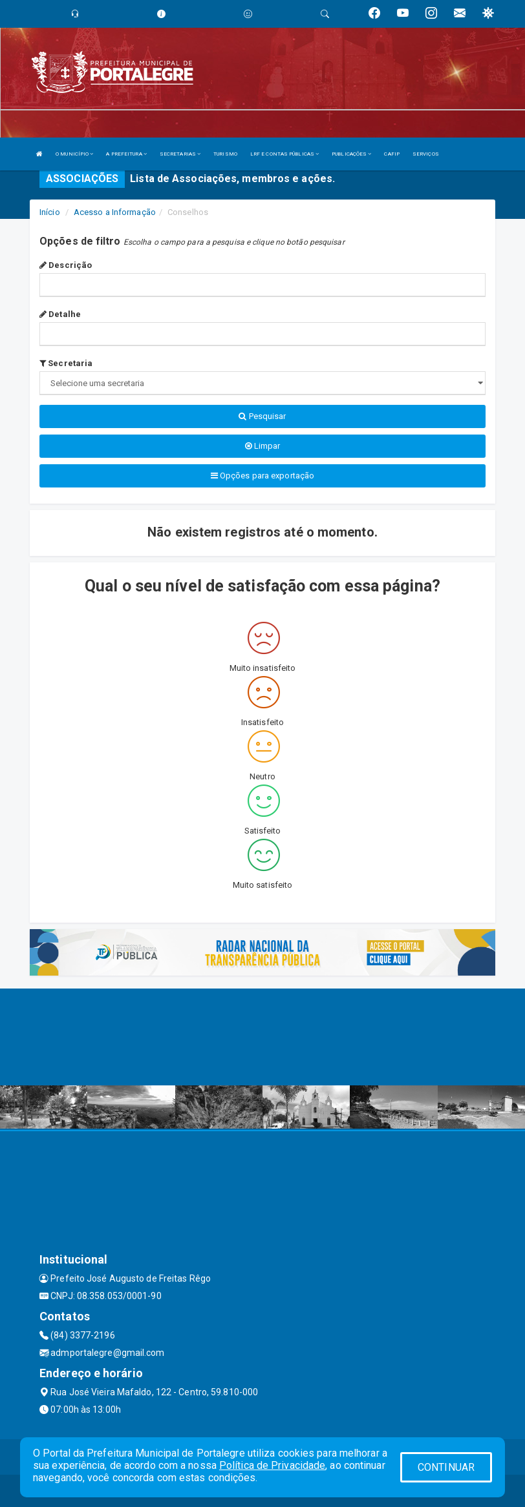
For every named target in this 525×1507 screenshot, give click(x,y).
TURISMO (225, 154)
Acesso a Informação (115, 212)
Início (49, 212)
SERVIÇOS (425, 154)
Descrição (65, 265)
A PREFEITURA (126, 154)
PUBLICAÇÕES (351, 154)
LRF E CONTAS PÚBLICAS (284, 154)
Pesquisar (262, 416)
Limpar (263, 446)
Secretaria (65, 363)
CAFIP (392, 154)
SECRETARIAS (180, 154)
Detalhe (60, 314)
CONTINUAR (446, 1467)
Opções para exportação (262, 475)
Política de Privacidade (272, 1465)
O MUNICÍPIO (74, 154)
